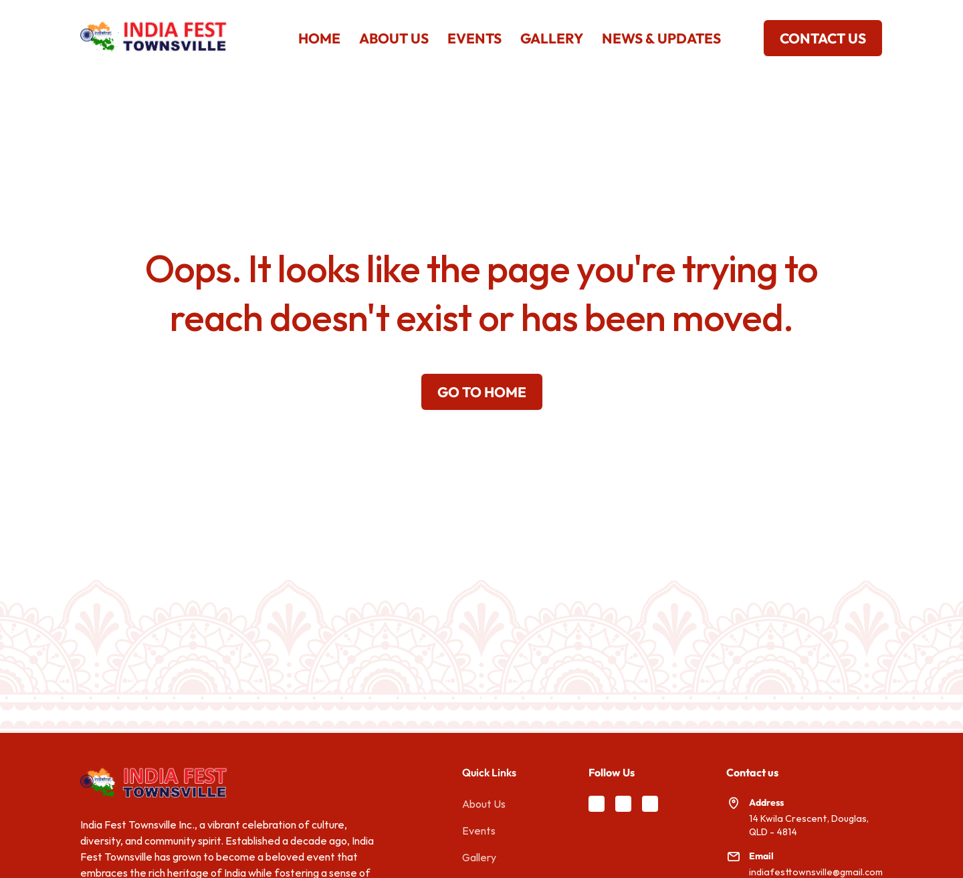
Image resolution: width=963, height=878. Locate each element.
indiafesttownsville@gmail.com (816, 872)
